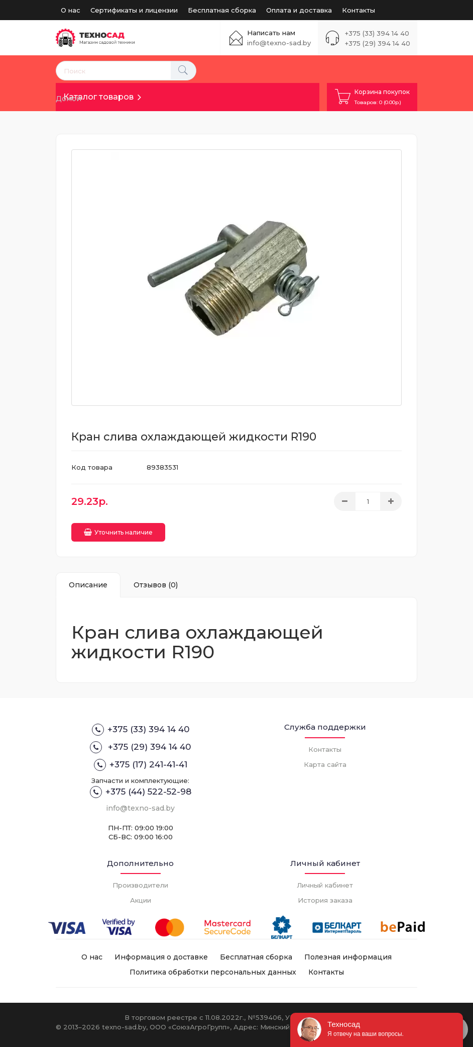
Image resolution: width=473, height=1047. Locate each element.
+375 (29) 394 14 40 (377, 43)
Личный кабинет (325, 881)
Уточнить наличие (118, 528)
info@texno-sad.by (279, 43)
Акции (140, 896)
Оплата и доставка (299, 10)
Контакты (358, 10)
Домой (68, 98)
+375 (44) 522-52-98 (140, 787)
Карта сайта (325, 760)
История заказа (325, 896)
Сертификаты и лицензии (134, 10)
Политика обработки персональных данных (213, 968)
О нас (70, 10)
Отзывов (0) (156, 580)
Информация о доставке (161, 952)
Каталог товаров (98, 97)
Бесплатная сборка (222, 10)
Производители (140, 881)
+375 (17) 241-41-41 (140, 761)
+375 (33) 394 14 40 (377, 33)
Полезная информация (348, 952)
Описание (88, 580)
